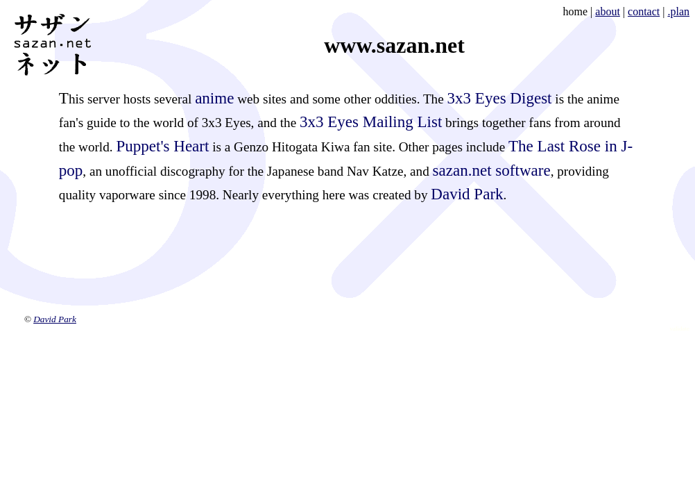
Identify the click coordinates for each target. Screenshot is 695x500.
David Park (467, 194)
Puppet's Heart (162, 146)
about (607, 11)
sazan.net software (492, 170)
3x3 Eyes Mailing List (371, 121)
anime (214, 98)
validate (680, 328)
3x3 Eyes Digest (499, 98)
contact (644, 11)
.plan (678, 11)
